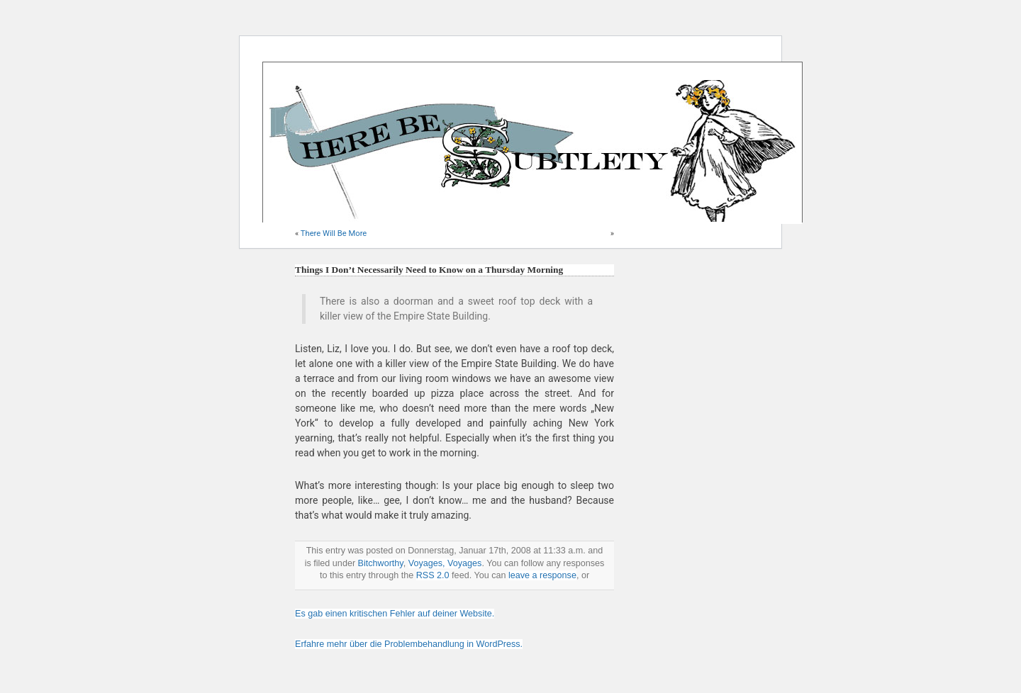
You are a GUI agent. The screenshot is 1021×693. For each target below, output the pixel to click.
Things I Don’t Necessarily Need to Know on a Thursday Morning (429, 269)
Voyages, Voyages (445, 563)
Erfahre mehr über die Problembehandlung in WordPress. (409, 644)
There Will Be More (334, 233)
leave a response (542, 575)
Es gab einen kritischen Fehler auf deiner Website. (394, 614)
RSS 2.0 (433, 575)
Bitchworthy (380, 563)
